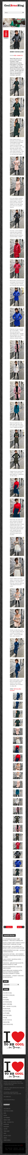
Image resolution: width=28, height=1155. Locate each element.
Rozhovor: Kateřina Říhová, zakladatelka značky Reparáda (12, 967)
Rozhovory (5, 1011)
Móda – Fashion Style (8, 1006)
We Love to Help (6, 1020)
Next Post (19, 927)
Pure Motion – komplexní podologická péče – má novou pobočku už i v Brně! (13, 963)
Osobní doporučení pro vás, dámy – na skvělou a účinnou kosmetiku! (14, 951)
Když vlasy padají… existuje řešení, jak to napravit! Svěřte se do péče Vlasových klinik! (13, 947)
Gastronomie (6, 1002)
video (4, 1017)
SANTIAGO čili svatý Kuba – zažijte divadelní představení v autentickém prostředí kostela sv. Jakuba (14, 955)
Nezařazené (5, 1008)
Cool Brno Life (6, 993)
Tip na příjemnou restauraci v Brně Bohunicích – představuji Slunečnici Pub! (13, 939)
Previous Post (9, 927)
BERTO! (22, 1145)
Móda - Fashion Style (18, 55)
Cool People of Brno (7, 995)
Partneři (10, 1149)
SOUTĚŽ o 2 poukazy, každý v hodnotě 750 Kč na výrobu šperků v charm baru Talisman (14, 943)
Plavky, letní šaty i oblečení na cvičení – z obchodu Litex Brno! (12, 960)
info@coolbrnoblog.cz (10, 1099)
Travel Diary (6, 1015)
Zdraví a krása (6, 1024)
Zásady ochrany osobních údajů (18, 1149)
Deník (4, 997)
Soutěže (5, 1013)
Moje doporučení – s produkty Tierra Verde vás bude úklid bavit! (13, 976)
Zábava (4, 1022)
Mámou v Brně (6, 1004)
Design (4, 999)
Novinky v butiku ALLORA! (17, 52)
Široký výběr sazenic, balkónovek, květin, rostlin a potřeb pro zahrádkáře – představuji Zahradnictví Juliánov (12, 972)
